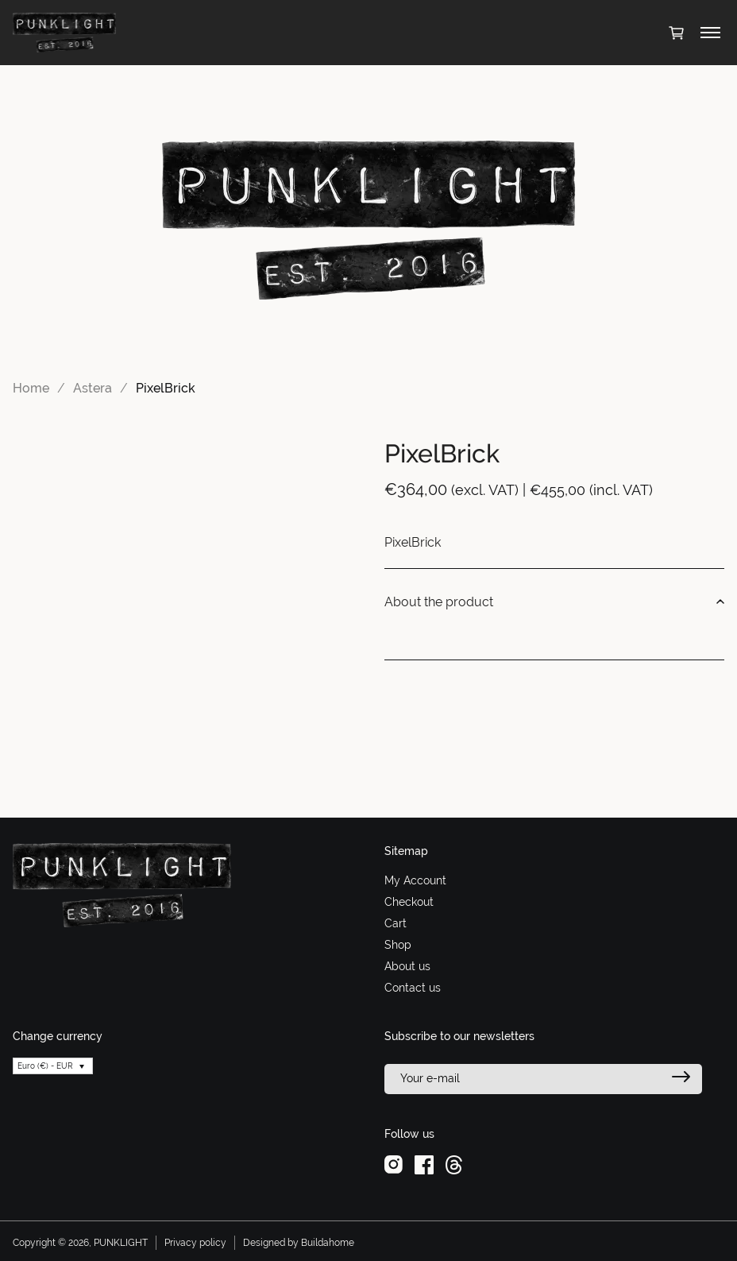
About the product (554, 602)
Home (31, 388)
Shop (397, 944)
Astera (92, 388)
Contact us (412, 987)
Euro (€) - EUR (45, 1066)
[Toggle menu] (710, 32)
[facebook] (424, 1164)
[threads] (454, 1164)
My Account (415, 880)
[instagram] (393, 1164)
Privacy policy (195, 1242)
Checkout (409, 901)
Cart (395, 923)
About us (407, 966)
